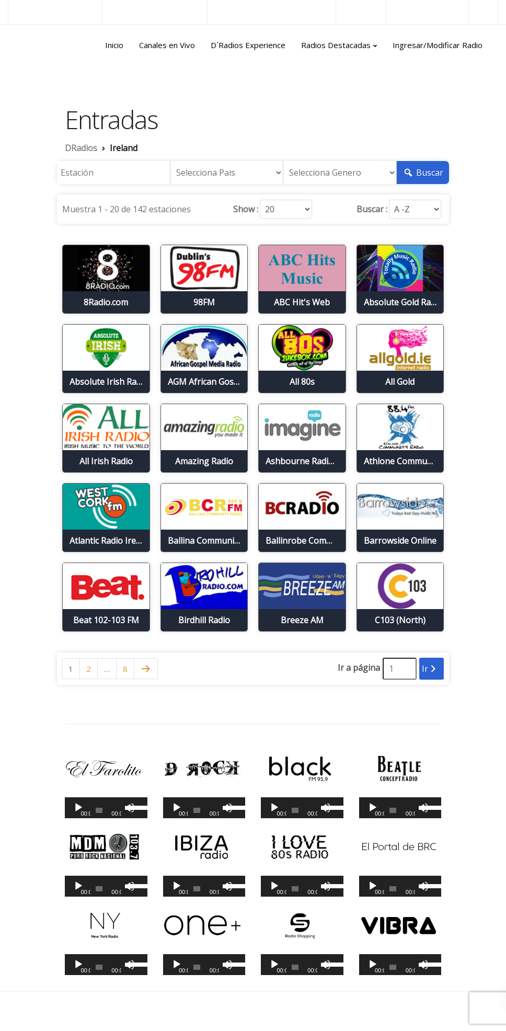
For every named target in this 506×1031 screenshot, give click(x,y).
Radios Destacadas (336, 45)
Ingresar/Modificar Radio (437, 45)
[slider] (99, 810)
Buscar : (371, 209)
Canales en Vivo (167, 45)
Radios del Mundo (427, 12)
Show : (245, 209)
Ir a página (359, 667)
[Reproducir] (78, 808)
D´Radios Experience (248, 45)
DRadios (30, 45)
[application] (106, 807)
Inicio (114, 45)
